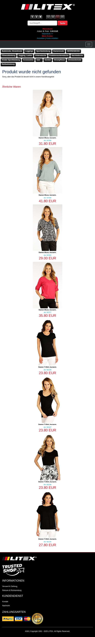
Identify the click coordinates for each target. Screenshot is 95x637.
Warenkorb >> (47, 34)
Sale (38, 60)
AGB (27, 631)
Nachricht (6, 606)
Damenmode (58, 51)
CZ (48, 17)
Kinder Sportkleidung (11, 60)
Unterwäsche (40, 55)
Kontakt (5, 602)
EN (62, 17)
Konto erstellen (52, 38)
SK (53, 17)
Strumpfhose (59, 60)
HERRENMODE (73, 51)
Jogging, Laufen (25, 55)
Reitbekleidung (8, 64)
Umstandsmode (74, 60)
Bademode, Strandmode (12, 51)
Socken (48, 60)
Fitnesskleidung (8, 55)
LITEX (50, 631)
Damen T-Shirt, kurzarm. (47, 367)
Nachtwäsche (77, 55)
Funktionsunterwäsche (59, 55)
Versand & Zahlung (9, 586)
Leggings (29, 51)
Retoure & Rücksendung (12, 590)
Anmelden (41, 38)
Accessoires (28, 60)
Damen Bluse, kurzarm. (47, 138)
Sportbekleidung (43, 51)
